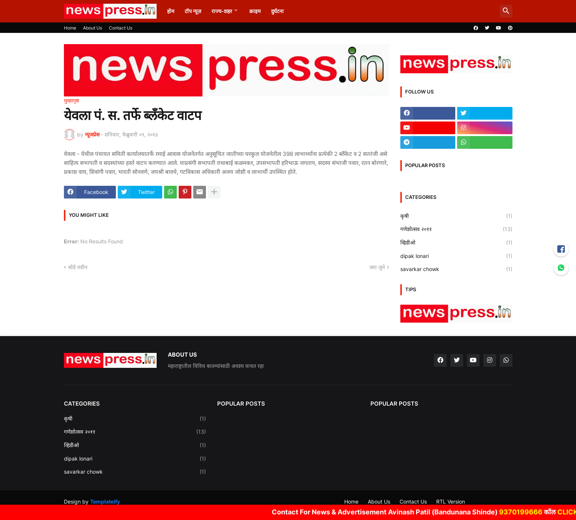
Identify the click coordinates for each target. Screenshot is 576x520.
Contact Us (120, 28)
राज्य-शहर (222, 11)
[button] (506, 11)
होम (170, 11)
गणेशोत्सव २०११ (456, 229)
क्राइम (255, 11)
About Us (92, 28)
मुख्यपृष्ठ (71, 100)
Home (70, 28)
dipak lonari (456, 256)
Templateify (105, 501)
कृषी (456, 216)
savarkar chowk (456, 269)
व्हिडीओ (456, 242)
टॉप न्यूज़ (193, 11)
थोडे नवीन (77, 267)
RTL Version (450, 501)
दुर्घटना (277, 11)
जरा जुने (377, 267)
